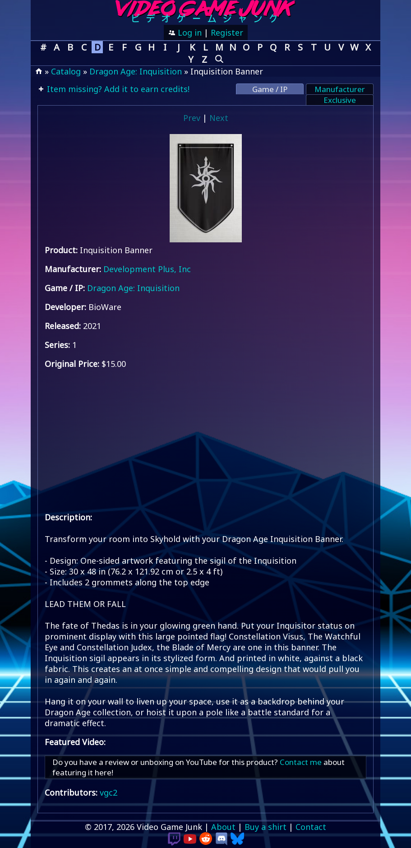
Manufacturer (339, 89)
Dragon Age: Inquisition (135, 71)
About (223, 826)
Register (227, 32)
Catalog (66, 71)
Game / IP (269, 89)
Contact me (301, 762)
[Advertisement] (205, 440)
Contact (311, 826)
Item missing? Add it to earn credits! (117, 88)
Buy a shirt (265, 826)
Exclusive (339, 100)
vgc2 (108, 792)
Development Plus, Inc (147, 269)
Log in (188, 32)
